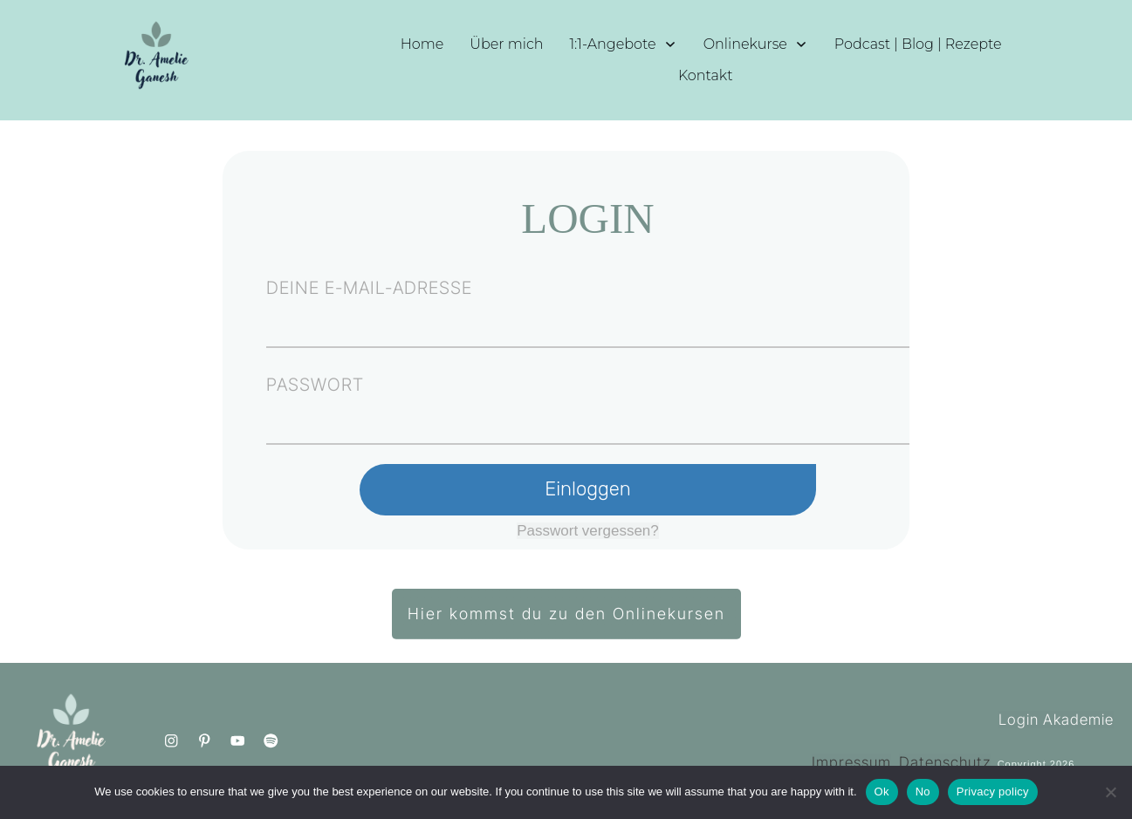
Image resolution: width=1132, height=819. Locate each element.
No (923, 791)
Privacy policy (993, 791)
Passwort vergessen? (588, 530)
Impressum (851, 762)
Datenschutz (945, 762)
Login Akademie (1056, 719)
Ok (882, 791)
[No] (1110, 792)
